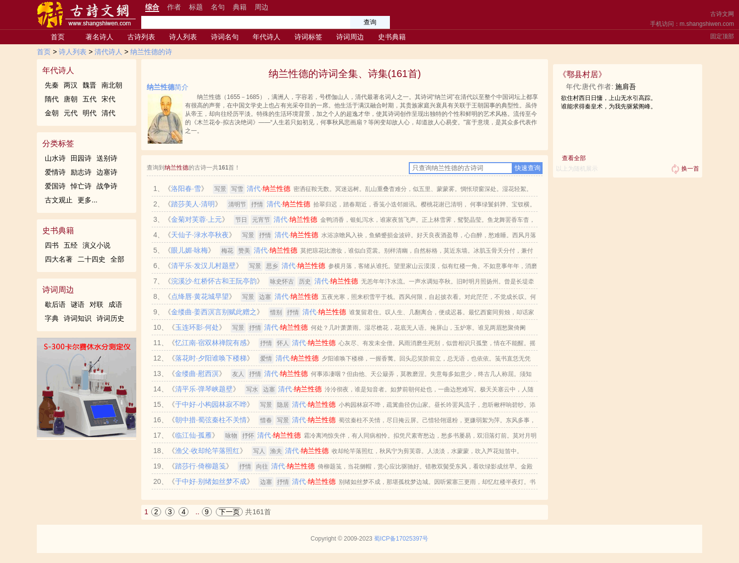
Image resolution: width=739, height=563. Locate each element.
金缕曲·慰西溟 (197, 373)
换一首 (684, 169)
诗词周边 (350, 37)
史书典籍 (392, 37)
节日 (241, 219)
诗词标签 (308, 37)
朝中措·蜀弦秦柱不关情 (211, 420)
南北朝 (111, 85)
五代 (89, 99)
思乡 (272, 266)
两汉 (71, 85)
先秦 (52, 85)
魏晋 (89, 85)
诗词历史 (110, 318)
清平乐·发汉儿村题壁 (203, 266)
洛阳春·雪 (186, 188)
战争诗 (106, 186)
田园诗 (81, 158)
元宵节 (261, 219)
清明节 (237, 204)
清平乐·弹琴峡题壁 (204, 389)
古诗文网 (722, 13)
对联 (96, 304)
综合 (152, 7)
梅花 (227, 250)
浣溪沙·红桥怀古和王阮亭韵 (214, 281)
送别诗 (106, 158)
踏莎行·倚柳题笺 (200, 466)
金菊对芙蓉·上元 (196, 219)
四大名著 (59, 259)
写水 (252, 389)
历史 (305, 281)
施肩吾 (625, 87)
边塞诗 (106, 172)
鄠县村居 (582, 74)
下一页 (229, 512)
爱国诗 (55, 186)
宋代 (108, 99)
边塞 (265, 296)
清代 (108, 113)
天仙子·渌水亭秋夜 (200, 235)
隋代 (52, 99)
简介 (167, 87)
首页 (58, 37)
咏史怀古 (282, 281)
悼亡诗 (81, 186)
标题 (196, 7)
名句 (218, 7)
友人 (238, 374)
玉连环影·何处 (197, 327)
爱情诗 (55, 172)
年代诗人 (266, 37)
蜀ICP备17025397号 (401, 538)
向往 (262, 466)
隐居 (283, 404)
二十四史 (91, 259)
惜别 (276, 312)
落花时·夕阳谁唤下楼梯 (211, 358)
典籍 (240, 7)
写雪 (237, 189)
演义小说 (96, 245)
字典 (52, 318)
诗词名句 (225, 37)
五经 (71, 245)
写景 (220, 189)
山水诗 (55, 158)
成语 (115, 304)
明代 (89, 113)
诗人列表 (183, 37)
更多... (87, 200)
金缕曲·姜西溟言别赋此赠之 (214, 312)
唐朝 (71, 99)
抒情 (257, 204)
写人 (259, 451)
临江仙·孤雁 (193, 435)
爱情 (266, 358)
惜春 (266, 420)
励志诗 (81, 172)
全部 (117, 259)
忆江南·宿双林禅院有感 (211, 343)
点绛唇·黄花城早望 (200, 296)
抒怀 (248, 435)
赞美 (244, 250)
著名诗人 (99, 37)
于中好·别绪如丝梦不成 (211, 481)
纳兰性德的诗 (151, 52)
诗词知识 (78, 318)
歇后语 (55, 304)
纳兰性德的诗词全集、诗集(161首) (345, 73)
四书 (52, 245)
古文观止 (59, 200)
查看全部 (574, 158)
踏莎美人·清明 (193, 204)
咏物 (231, 435)
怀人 (283, 343)
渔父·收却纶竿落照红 (207, 451)
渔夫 (276, 451)
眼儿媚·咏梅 (189, 250)
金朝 (52, 113)
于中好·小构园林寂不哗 (211, 404)
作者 (174, 7)
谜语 (78, 304)
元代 (71, 113)
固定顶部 (722, 36)
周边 (262, 7)
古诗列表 (141, 37)
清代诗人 (108, 52)
